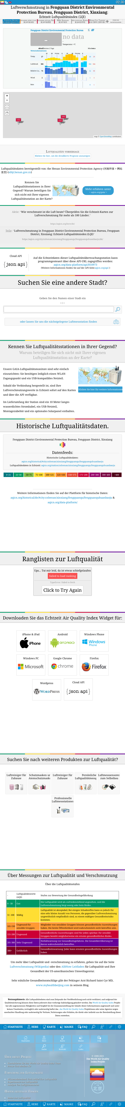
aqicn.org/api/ (102, 267)
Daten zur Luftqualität (19, 1097)
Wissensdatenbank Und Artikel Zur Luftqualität (32, 1079)
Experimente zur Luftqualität (23, 1081)
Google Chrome (62, 665)
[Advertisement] (62, 529)
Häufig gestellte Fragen (21, 1091)
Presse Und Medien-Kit (19, 1066)
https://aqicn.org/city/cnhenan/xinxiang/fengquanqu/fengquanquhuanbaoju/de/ (62, 239)
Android (62, 641)
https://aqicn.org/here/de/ (62, 223)
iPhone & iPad (31, 641)
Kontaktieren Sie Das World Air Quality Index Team (34, 1063)
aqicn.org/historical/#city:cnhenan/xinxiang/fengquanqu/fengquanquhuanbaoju (62, 461)
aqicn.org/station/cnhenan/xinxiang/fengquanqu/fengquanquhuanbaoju (78, 465)
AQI (74, 30)
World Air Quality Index (103, 1002)
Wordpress (47, 689)
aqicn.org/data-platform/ (62, 502)
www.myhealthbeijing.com (52, 985)
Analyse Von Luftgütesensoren (23, 1084)
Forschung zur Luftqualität (24, 1072)
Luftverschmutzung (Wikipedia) (29, 966)
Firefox (94, 665)
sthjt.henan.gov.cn (20, 172)
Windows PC (31, 665)
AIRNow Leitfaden (72, 966)
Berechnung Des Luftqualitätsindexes (27, 1100)
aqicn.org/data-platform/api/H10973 (75, 264)
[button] (63, 118)
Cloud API (78, 689)
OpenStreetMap (106, 137)
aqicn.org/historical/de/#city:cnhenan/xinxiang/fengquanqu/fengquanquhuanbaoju (61, 497)
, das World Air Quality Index (71, 1009)
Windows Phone (94, 641)
